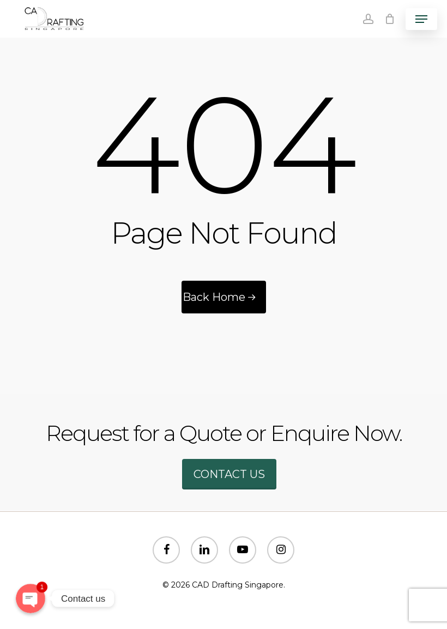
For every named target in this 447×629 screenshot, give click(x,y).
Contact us (229, 474)
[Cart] (389, 19)
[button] (421, 19)
